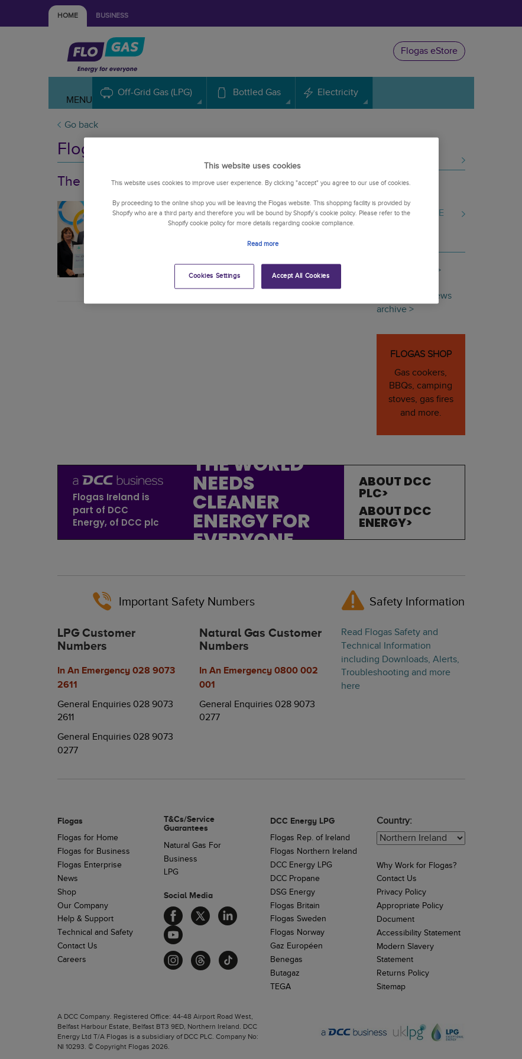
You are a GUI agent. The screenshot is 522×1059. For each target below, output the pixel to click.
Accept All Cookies (300, 276)
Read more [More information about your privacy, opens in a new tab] (262, 244)
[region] (261, 220)
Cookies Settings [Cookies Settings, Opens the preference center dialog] (214, 276)
